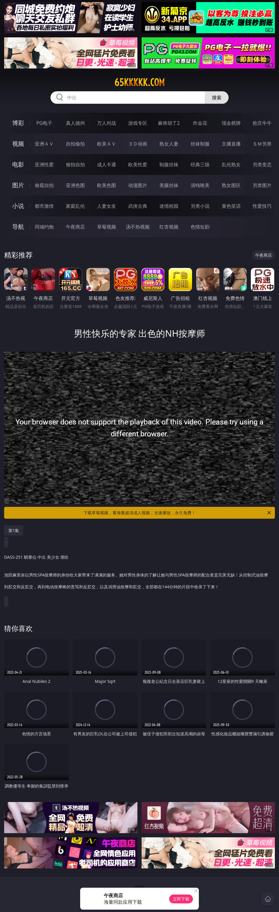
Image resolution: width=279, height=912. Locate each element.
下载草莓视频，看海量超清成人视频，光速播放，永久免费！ (177, 512)
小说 (18, 206)
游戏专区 (137, 123)
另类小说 (200, 206)
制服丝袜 (168, 164)
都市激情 (44, 206)
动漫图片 (137, 185)
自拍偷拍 (75, 143)
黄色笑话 (231, 206)
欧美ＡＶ (106, 143)
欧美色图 (106, 185)
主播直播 (231, 143)
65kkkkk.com (139, 82)
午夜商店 (75, 226)
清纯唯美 (200, 185)
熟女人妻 (168, 143)
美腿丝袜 (168, 185)
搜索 (216, 97)
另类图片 (262, 185)
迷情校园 (168, 206)
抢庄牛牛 (262, 123)
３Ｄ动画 (137, 143)
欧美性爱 (137, 164)
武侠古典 (137, 206)
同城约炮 (44, 226)
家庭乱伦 (75, 206)
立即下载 (181, 899)
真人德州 (75, 123)
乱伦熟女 (231, 164)
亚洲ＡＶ (44, 143)
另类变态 (262, 164)
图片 (18, 185)
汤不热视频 (138, 226)
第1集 (13, 530)
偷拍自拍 (75, 164)
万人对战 (106, 123)
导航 (18, 227)
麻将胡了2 (169, 123)
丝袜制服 (200, 143)
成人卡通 (106, 164)
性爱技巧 (262, 206)
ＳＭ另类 (262, 143)
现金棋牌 (231, 123)
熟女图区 (231, 185)
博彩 (18, 123)
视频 (18, 144)
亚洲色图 (75, 185)
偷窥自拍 (44, 185)
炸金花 (200, 123)
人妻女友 (106, 206)
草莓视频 (106, 226)
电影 (18, 164)
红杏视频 (168, 226)
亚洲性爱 (44, 164)
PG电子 (44, 123)
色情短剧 (200, 226)
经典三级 (200, 164)
